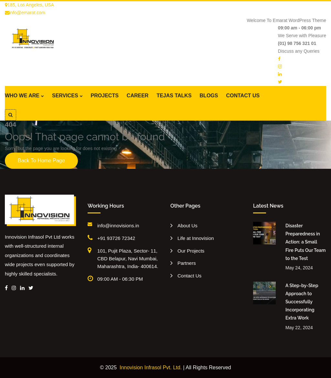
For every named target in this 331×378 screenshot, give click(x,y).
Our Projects (190, 251)
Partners (186, 263)
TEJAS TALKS (173, 95)
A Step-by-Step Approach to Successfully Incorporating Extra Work (301, 302)
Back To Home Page (41, 160)
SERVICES (65, 95)
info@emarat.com (25, 12)
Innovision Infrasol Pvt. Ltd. (151, 367)
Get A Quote (28, 109)
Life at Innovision (195, 238)
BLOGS (209, 95)
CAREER (138, 95)
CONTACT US (243, 95)
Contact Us (189, 275)
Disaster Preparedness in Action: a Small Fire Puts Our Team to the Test (305, 242)
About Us (187, 225)
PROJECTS (105, 95)
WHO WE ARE (22, 95)
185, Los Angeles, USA (29, 4)
